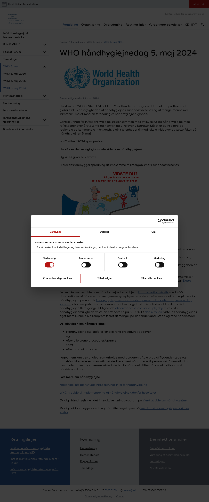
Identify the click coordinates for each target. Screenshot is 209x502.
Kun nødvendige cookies (57, 278)
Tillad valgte (104, 278)
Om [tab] (153, 231)
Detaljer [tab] (104, 231)
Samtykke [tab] (55, 231)
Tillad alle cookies (151, 278)
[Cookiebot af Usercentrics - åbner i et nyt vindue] (160, 221)
